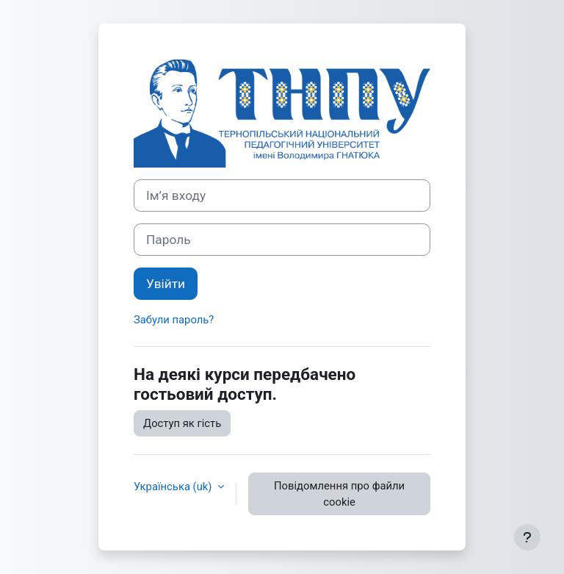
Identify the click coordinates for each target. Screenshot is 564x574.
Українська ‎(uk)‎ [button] (174, 486)
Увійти (165, 283)
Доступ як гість (182, 423)
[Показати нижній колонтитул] (527, 537)
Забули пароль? (174, 319)
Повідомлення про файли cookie (339, 494)
